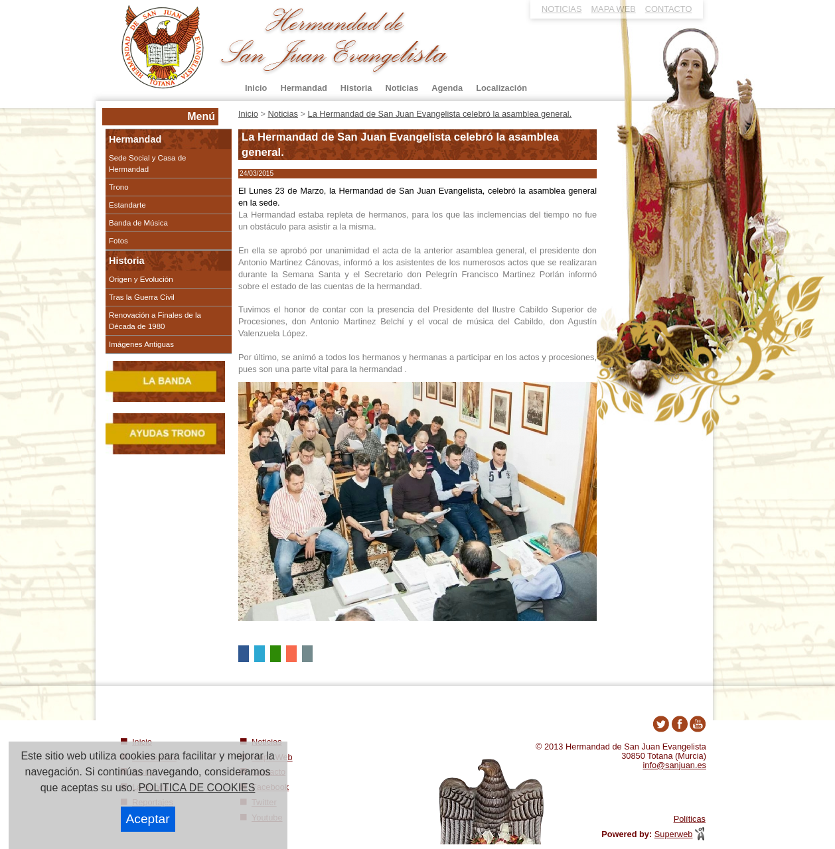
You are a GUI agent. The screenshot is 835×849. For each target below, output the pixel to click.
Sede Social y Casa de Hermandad (148, 163)
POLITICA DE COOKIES (196, 787)
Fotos (118, 241)
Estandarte (127, 205)
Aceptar (148, 819)
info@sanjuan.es (674, 765)
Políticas (690, 819)
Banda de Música (138, 223)
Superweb (673, 834)
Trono (119, 187)
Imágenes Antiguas (141, 344)
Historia (127, 260)
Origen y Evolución (141, 279)
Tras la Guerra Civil (142, 297)
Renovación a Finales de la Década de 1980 (155, 320)
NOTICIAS (561, 9)
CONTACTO (668, 9)
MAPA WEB (613, 9)
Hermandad (135, 139)
